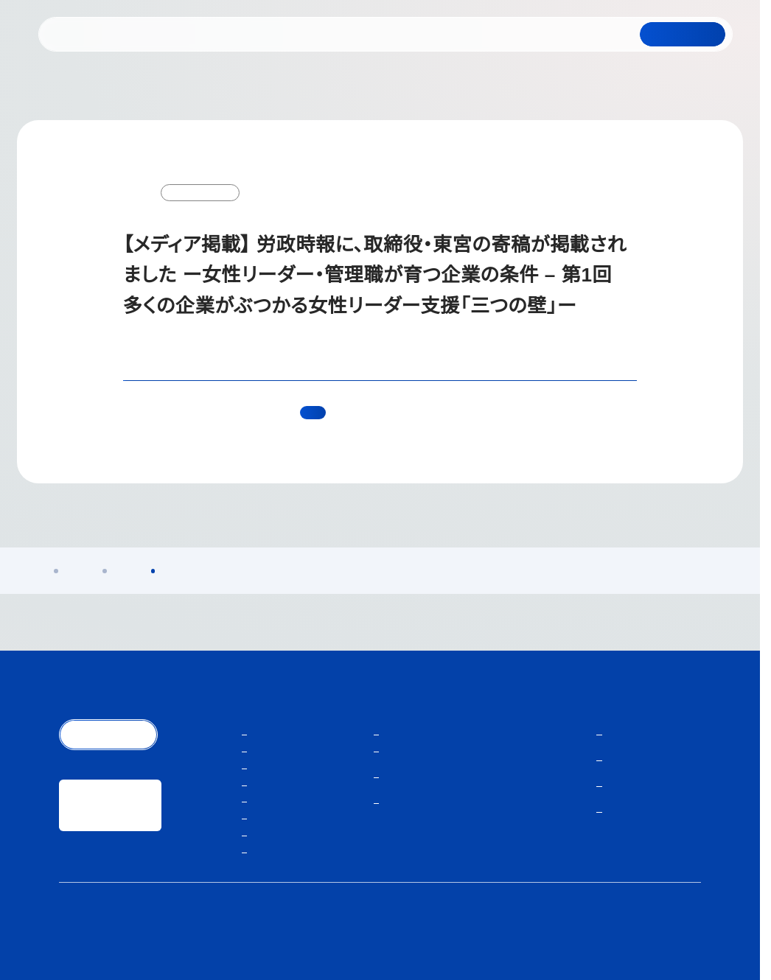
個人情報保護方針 (490, 931)
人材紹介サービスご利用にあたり (589, 931)
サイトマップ (679, 931)
